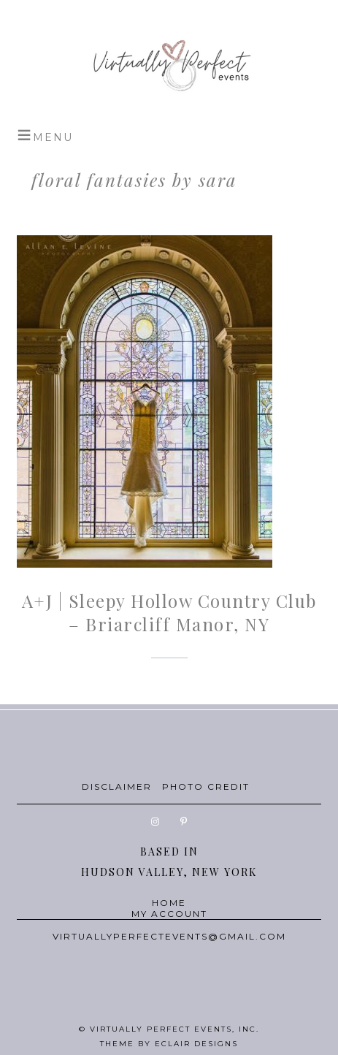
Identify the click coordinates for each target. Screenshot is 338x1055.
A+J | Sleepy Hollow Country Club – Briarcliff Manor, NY (169, 612)
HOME (169, 902)
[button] (45, 135)
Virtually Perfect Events (169, 66)
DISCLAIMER (117, 786)
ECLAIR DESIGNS (196, 1043)
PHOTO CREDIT (206, 786)
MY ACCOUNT (169, 913)
